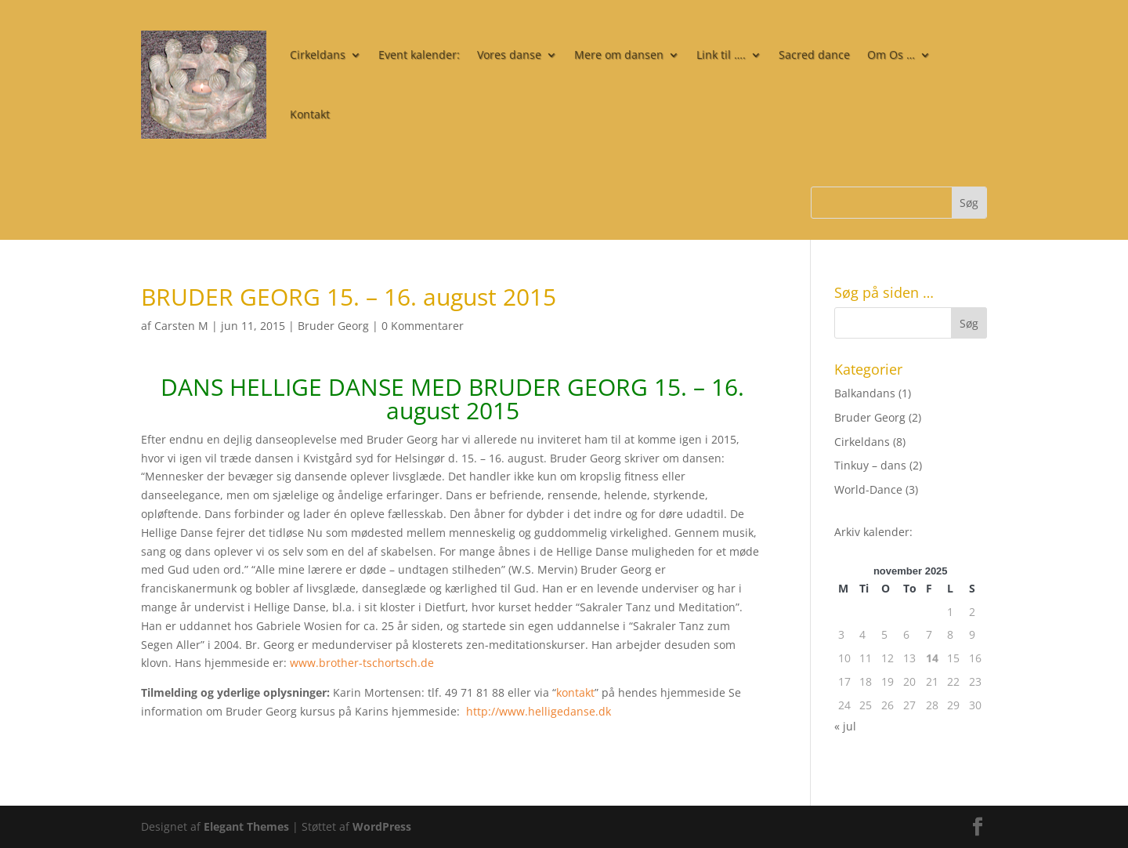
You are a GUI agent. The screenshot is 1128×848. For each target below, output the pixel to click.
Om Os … (891, 54)
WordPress (381, 826)
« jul (845, 726)
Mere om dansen (618, 54)
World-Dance (868, 489)
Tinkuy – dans (870, 465)
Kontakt (310, 114)
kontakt (575, 692)
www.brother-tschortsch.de (362, 662)
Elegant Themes (246, 826)
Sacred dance (814, 54)
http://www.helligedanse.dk (538, 711)
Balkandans (864, 393)
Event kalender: (419, 54)
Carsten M (181, 325)
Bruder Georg (333, 325)
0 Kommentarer (422, 325)
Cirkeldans (317, 54)
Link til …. (721, 54)
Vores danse (509, 54)
